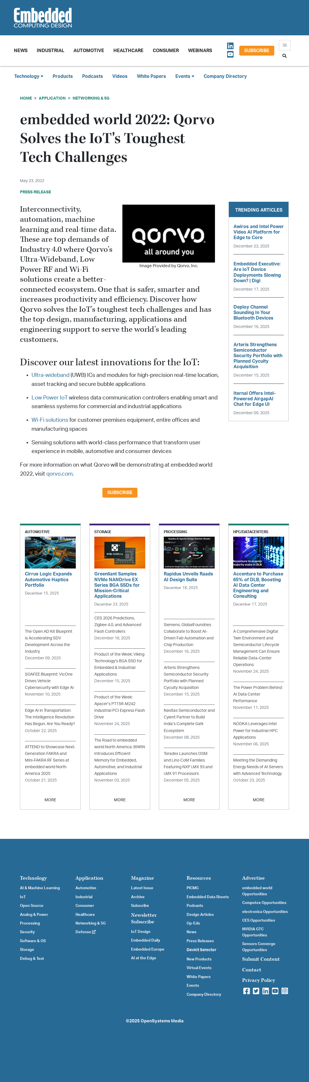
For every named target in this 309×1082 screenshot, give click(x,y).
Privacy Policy (258, 980)
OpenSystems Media (162, 1021)
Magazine (142, 878)
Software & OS (33, 941)
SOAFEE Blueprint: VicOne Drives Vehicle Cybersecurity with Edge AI (49, 681)
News (191, 932)
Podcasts (92, 76)
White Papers (151, 76)
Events (193, 985)
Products (63, 76)
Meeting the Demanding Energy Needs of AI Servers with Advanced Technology (258, 767)
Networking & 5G (91, 98)
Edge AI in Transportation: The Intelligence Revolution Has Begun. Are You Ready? (50, 717)
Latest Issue (142, 888)
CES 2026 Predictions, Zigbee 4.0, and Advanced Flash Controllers (117, 625)
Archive (138, 897)
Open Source (31, 905)
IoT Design (140, 932)
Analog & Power (34, 914)
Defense (86, 932)
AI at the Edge (143, 958)
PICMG (192, 888)
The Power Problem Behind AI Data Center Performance (257, 694)
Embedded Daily (145, 940)
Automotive (88, 50)
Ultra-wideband (50, 375)
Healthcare (128, 50)
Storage (27, 949)
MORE (50, 800)
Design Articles (200, 914)
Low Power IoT (50, 398)
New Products (199, 959)
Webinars (200, 50)
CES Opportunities (258, 920)
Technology (33, 878)
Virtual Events (199, 968)
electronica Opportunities (265, 912)
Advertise (253, 878)
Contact (251, 970)
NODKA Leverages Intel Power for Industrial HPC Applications (255, 730)
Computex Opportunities (264, 903)
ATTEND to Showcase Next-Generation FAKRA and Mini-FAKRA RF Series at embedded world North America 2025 (50, 760)
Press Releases (200, 941)
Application (52, 98)
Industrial (50, 50)
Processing (30, 923)
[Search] (284, 45)
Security (27, 932)
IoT (23, 897)
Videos (120, 76)
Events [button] (184, 76)
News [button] (20, 50)
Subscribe (256, 50)
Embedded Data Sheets (208, 897)
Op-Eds (193, 923)
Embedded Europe (147, 949)
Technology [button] (28, 76)
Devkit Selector (201, 950)
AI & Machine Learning (40, 888)
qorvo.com (59, 474)
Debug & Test (32, 958)
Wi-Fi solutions (50, 420)
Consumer (166, 50)
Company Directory (225, 76)
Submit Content (261, 959)
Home (26, 98)
